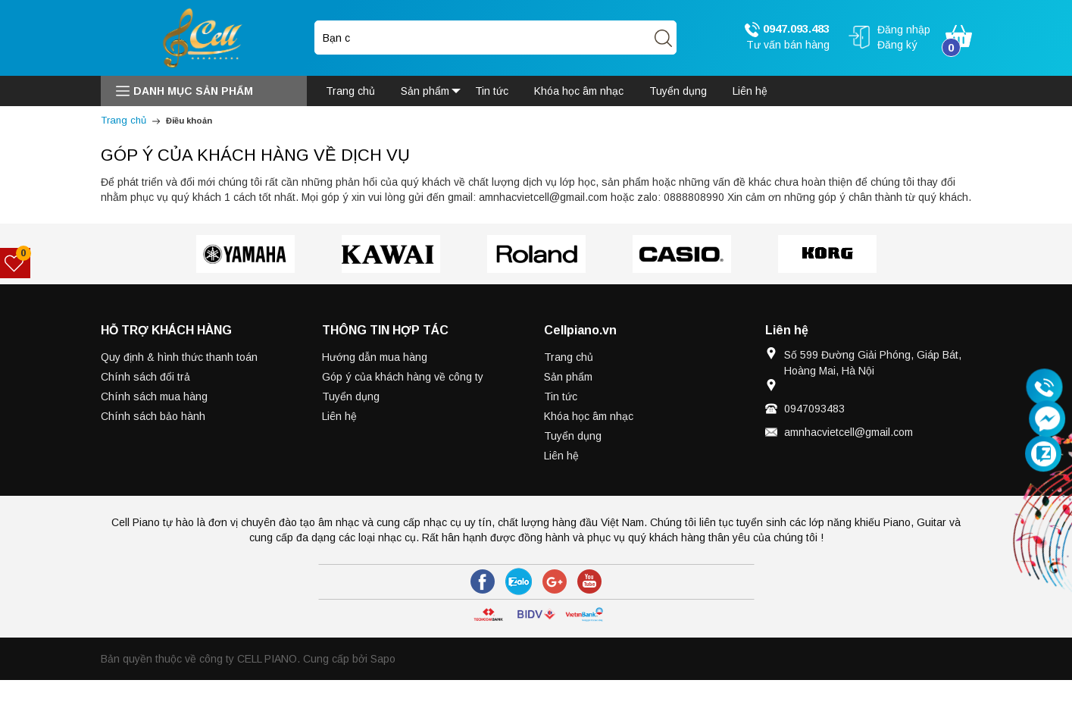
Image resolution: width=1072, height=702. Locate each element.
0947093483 (814, 409)
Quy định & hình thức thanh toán (179, 357)
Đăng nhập (903, 30)
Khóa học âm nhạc (588, 416)
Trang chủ (568, 357)
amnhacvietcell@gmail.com (848, 432)
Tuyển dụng (351, 396)
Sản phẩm (568, 377)
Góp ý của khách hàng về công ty (402, 377)
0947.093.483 (787, 29)
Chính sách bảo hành (153, 416)
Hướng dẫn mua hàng (374, 357)
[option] (245, 254)
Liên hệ (339, 416)
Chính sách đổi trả (145, 377)
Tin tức (560, 396)
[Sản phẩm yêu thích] (16, 263)
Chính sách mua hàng (154, 396)
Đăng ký (897, 45)
